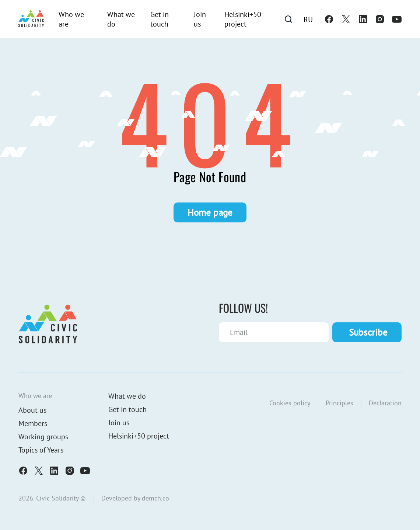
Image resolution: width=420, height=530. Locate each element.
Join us (200, 19)
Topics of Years (40, 450)
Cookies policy (289, 403)
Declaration (385, 403)
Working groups (43, 436)
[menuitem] (308, 19)
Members (32, 423)
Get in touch (159, 19)
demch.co (155, 498)
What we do (121, 19)
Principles (339, 403)
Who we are (71, 19)
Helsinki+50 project (242, 19)
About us (32, 410)
